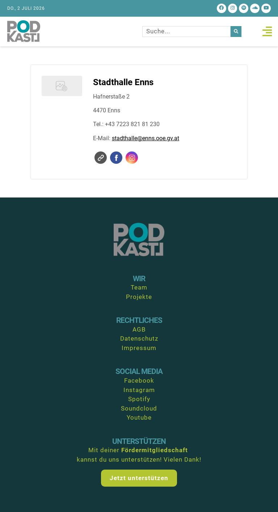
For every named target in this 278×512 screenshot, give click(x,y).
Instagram (132, 157)
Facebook (116, 157)
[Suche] (236, 31)
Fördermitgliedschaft (154, 450)
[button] (267, 31)
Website (100, 157)
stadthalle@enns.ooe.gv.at (145, 138)
